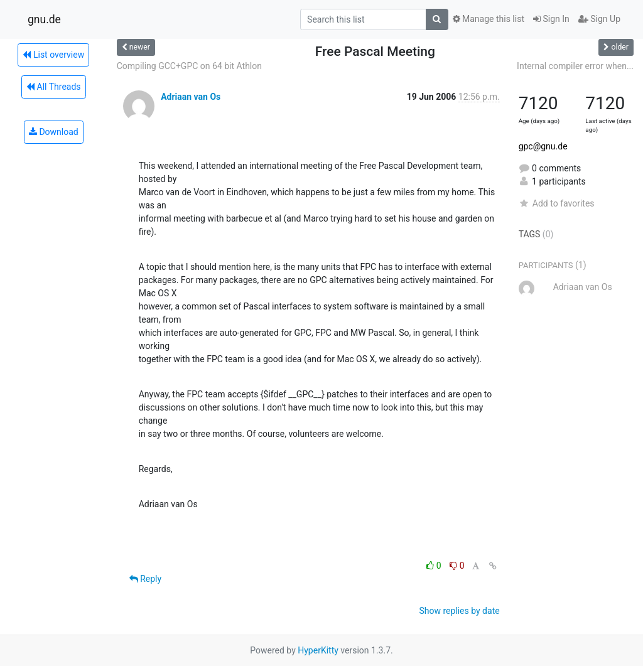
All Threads (53, 87)
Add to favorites (557, 203)
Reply (145, 579)
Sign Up (599, 19)
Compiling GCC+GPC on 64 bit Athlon (189, 66)
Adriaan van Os (190, 97)
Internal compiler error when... (575, 66)
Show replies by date (459, 611)
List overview (53, 55)
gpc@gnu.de (543, 146)
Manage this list (488, 19)
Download (53, 132)
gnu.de (44, 19)
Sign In (551, 19)
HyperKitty (318, 650)
